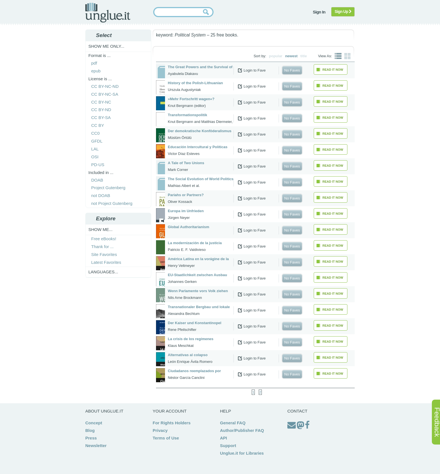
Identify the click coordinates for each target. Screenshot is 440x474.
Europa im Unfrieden (186, 211)
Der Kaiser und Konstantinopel (194, 323)
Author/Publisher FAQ (242, 430)
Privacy (160, 430)
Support (228, 445)
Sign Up (343, 11)
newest (291, 56)
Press (91, 438)
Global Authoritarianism (188, 227)
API (223, 438)
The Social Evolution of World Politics (200, 179)
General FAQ (233, 422)
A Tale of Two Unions (186, 163)
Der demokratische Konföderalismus (200, 131)
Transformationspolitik (187, 115)
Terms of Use (166, 438)
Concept (93, 422)
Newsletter (96, 445)
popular (276, 56)
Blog (90, 430)
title (303, 56)
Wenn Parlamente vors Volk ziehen (198, 291)
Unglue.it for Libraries (242, 453)
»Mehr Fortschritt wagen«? (191, 99)
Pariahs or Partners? (186, 195)
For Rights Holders (172, 422)
